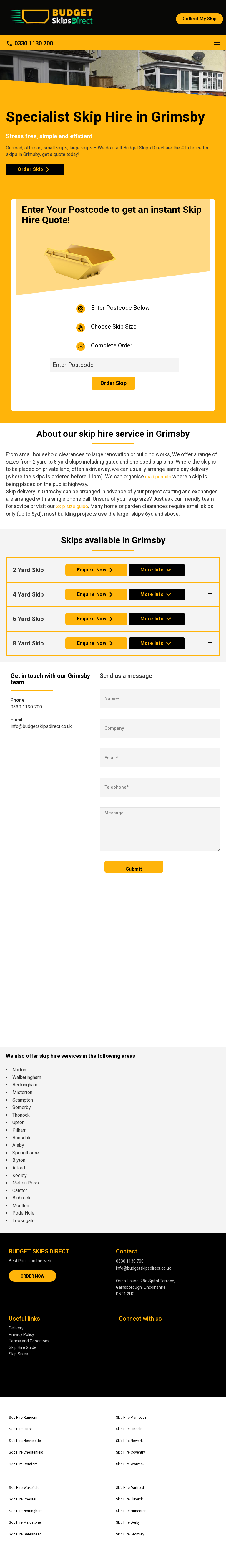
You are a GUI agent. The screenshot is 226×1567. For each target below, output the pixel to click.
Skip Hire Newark (129, 1441)
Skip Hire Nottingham (26, 1511)
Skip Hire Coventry (130, 1452)
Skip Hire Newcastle (25, 1441)
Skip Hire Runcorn (23, 1418)
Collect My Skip (199, 19)
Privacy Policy (21, 1334)
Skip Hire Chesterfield (26, 1452)
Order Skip (30, 169)
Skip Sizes (18, 1354)
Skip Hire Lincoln (129, 1429)
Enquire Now (92, 570)
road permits (158, 477)
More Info (152, 570)
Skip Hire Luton (21, 1429)
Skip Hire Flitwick (129, 1499)
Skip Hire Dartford (130, 1488)
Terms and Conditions (29, 1341)
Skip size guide (72, 506)
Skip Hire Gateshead (25, 1534)
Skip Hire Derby (128, 1522)
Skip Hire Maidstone (25, 1522)
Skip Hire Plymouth (131, 1418)
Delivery (16, 1328)
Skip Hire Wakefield (24, 1488)
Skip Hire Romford (23, 1464)
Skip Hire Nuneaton (131, 1511)
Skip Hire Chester (22, 1499)
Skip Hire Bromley (130, 1534)
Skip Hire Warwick (130, 1464)
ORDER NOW (32, 1276)
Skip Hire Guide (22, 1347)
